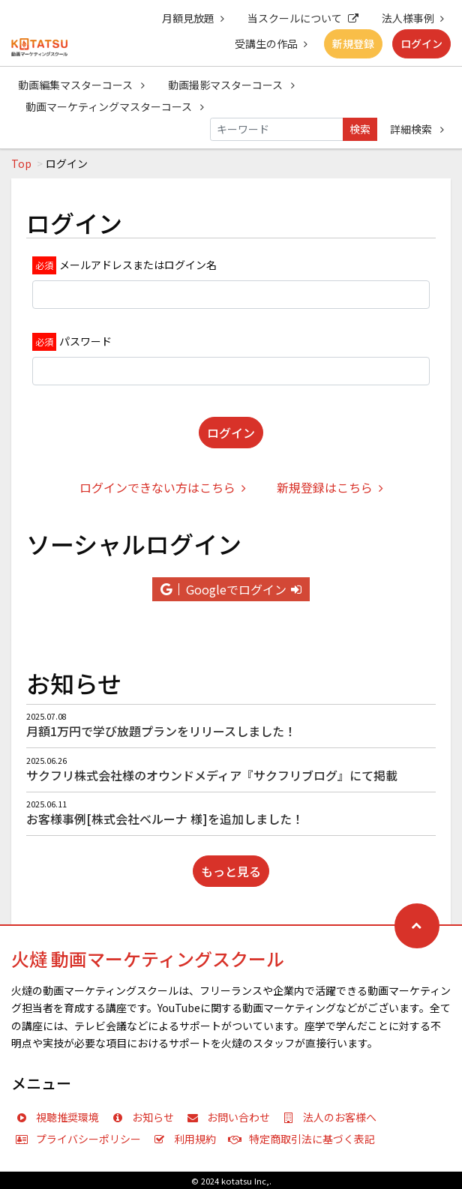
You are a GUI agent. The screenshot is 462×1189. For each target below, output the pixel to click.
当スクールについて (303, 17)
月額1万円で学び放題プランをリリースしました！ (161, 731)
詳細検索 (417, 128)
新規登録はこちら (330, 487)
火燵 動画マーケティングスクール (147, 958)
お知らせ (146, 1117)
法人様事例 (413, 17)
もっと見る (231, 871)
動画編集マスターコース (81, 84)
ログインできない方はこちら (163, 487)
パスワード (85, 341)
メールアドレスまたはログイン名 (138, 264)
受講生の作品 (271, 43)
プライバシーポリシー (81, 1138)
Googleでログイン (231, 589)
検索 (360, 128)
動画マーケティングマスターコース (115, 106)
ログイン (421, 43)
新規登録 (353, 43)
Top (21, 163)
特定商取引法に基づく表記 (305, 1138)
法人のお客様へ (333, 1117)
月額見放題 (193, 17)
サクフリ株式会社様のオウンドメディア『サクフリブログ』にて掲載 (212, 775)
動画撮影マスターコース (231, 84)
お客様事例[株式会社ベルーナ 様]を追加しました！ (165, 819)
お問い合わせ (232, 1117)
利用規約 (188, 1138)
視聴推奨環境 (60, 1117)
